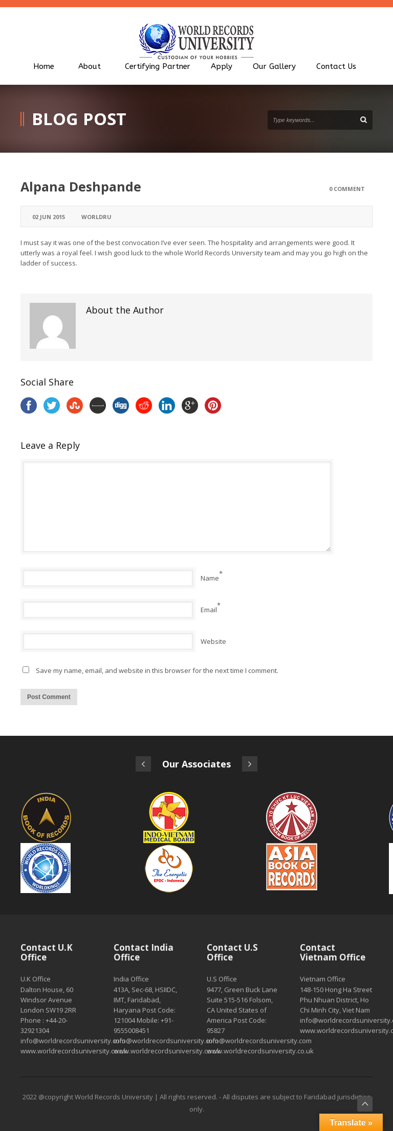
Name (210, 578)
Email (209, 609)
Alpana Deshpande (80, 186)
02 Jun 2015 (48, 217)
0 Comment (347, 188)
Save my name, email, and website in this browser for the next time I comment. (157, 670)
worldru (96, 217)
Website (213, 641)
